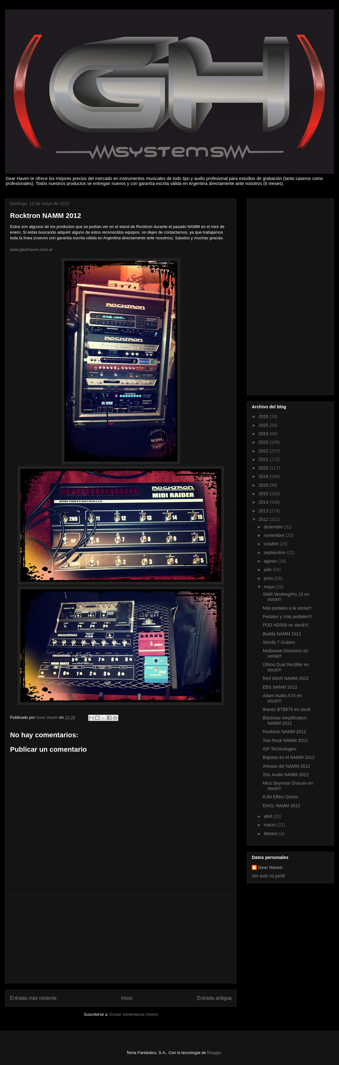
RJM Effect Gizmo (280, 796)
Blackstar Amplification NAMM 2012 (285, 720)
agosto (271, 561)
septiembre (275, 552)
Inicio (126, 998)
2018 (264, 485)
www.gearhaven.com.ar (31, 249)
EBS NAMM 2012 (280, 687)
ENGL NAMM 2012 (281, 805)
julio (268, 569)
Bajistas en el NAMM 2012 (289, 757)
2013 (264, 510)
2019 (264, 476)
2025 (264, 425)
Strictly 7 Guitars (279, 642)
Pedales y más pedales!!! (287, 616)
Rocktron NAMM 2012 (284, 731)
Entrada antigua (214, 998)
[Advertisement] (121, 939)
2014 (264, 502)
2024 (264, 433)
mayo (270, 586)
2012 (264, 519)
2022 (264, 450)
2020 (264, 467)
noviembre (274, 535)
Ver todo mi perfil (268, 875)
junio (269, 578)
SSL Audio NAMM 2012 (286, 774)
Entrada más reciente (33, 998)
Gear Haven (270, 867)
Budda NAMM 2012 (282, 633)
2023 (264, 442)
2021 (264, 459)
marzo (270, 824)
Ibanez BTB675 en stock (287, 709)
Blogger (214, 1052)
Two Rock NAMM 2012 (285, 740)
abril (268, 816)
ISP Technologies (280, 748)
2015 (264, 493)
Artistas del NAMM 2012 (286, 766)
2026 (264, 416)
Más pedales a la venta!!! (287, 608)
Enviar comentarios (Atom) (134, 1014)
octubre (272, 543)
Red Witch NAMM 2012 (286, 678)
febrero (271, 833)
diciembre (274, 526)
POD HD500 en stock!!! (286, 625)
